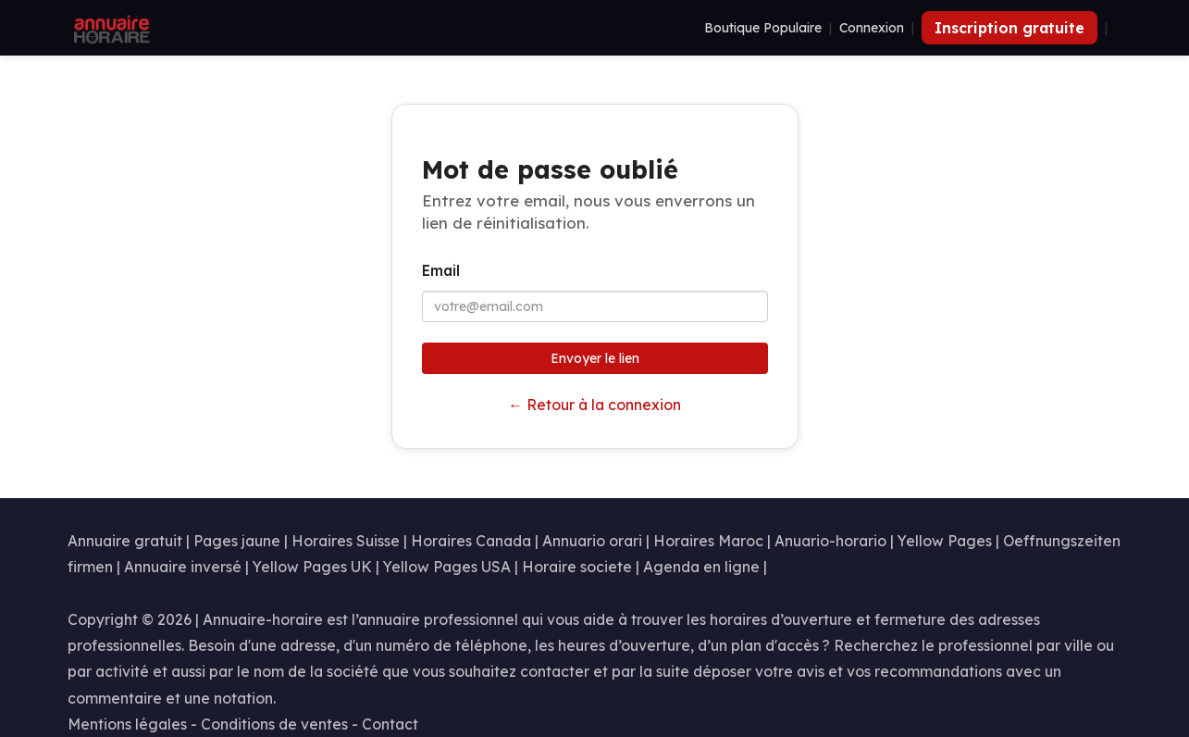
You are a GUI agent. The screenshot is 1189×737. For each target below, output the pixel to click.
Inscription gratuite (1009, 28)
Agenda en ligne (701, 566)
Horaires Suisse (345, 540)
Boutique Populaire (763, 27)
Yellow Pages (945, 540)
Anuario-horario (830, 540)
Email (441, 270)
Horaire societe (577, 566)
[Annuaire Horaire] (110, 27)
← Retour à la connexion (594, 404)
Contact (390, 724)
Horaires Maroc (708, 540)
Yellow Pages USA (447, 566)
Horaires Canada (471, 540)
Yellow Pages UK (312, 566)
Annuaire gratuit (125, 540)
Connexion (871, 27)
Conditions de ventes (274, 724)
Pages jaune (236, 540)
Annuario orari (592, 540)
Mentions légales (127, 724)
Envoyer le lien (595, 358)
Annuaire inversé (183, 566)
